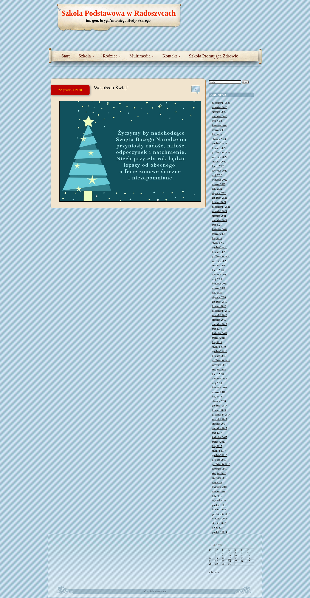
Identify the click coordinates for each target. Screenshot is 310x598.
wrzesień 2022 (219, 157)
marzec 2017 (218, 441)
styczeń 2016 (219, 500)
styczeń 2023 (219, 139)
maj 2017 (217, 432)
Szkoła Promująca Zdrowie (213, 56)
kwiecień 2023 (219, 125)
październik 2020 (221, 256)
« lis (211, 572)
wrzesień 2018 (219, 364)
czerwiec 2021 (219, 220)
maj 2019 (217, 328)
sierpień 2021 (219, 215)
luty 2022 (217, 188)
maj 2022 (217, 175)
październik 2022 (221, 152)
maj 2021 (217, 224)
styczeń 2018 (219, 401)
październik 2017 (221, 414)
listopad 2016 (219, 459)
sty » (217, 572)
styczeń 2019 (219, 346)
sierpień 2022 (219, 161)
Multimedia (141, 56)
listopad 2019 (219, 306)
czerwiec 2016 (219, 477)
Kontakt (171, 56)
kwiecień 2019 (219, 333)
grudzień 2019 (219, 301)
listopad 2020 (219, 251)
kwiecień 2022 (219, 179)
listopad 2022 (219, 148)
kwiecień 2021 (219, 229)
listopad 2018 (219, 355)
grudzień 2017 (219, 405)
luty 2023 (217, 134)
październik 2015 (221, 514)
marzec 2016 (218, 491)
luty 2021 (217, 238)
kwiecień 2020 (219, 283)
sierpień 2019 (219, 319)
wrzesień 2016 (219, 468)
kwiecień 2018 (219, 387)
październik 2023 (221, 102)
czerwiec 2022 (219, 170)
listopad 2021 (219, 202)
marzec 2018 (218, 392)
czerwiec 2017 (219, 428)
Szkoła (86, 56)
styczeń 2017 (219, 450)
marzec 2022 (218, 184)
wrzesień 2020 (219, 261)
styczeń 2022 (219, 193)
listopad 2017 (219, 410)
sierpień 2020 (219, 265)
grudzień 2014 (219, 532)
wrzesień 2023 (219, 107)
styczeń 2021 (219, 242)
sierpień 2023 (219, 111)
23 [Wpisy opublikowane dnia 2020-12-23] (223, 561)
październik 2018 (221, 360)
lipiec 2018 (218, 373)
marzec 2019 (218, 337)
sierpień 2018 (219, 369)
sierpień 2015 (219, 523)
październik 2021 (221, 206)
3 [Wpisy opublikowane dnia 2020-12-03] (229, 552)
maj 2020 (217, 279)
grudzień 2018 (219, 351)
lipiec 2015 (218, 527)
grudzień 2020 (219, 247)
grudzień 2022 (219, 143)
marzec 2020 (218, 288)
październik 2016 (221, 464)
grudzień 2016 (219, 455)
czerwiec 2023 (219, 116)
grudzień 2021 (219, 197)
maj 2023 (217, 120)
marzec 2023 (218, 129)
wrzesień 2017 (219, 419)
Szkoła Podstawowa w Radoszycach (118, 13)
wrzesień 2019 (219, 315)
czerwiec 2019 (219, 324)
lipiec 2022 (218, 166)
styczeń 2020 (219, 297)
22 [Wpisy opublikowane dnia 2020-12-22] (216, 561)
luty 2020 (217, 292)
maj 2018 (217, 383)
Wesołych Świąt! (111, 87)
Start (65, 56)
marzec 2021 (218, 233)
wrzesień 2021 (219, 211)
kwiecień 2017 (219, 437)
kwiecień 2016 (219, 486)
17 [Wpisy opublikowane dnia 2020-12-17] (229, 558)
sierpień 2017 (219, 423)
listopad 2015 (219, 509)
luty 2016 (217, 496)
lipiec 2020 (218, 270)
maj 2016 (217, 482)
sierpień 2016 (219, 473)
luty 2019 (217, 342)
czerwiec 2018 (219, 378)
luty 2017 (217, 446)
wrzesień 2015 (219, 518)
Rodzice (112, 56)
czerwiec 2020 (219, 274)
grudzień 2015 (219, 505)
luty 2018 (217, 396)
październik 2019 (221, 310)
